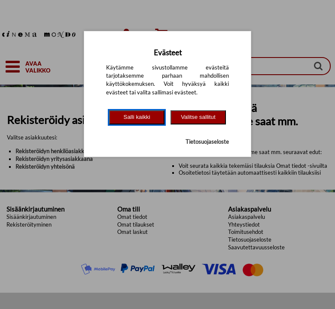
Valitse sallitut (198, 117)
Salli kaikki (137, 117)
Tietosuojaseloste (207, 141)
